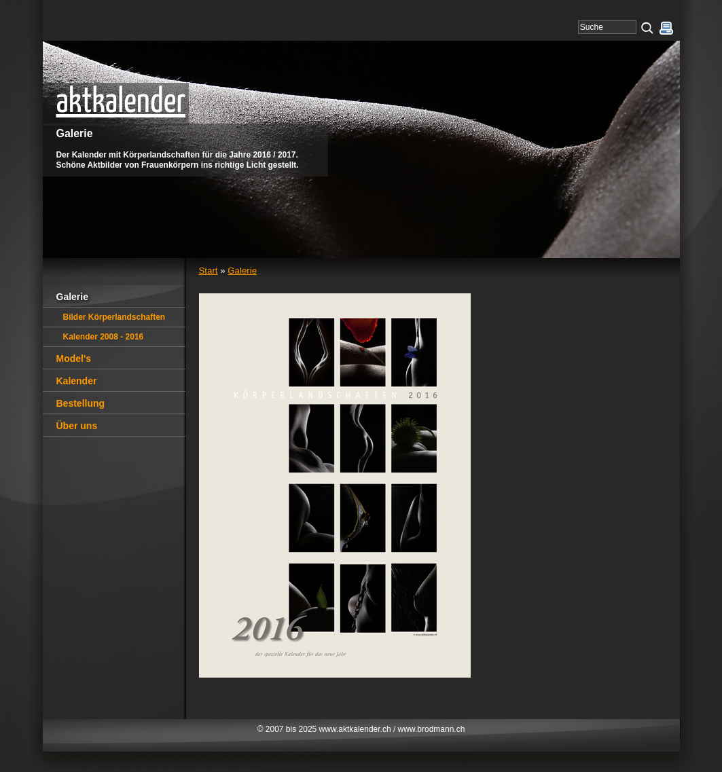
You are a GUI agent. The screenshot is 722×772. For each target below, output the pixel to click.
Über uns (77, 425)
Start (208, 270)
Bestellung (80, 403)
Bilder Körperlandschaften (114, 317)
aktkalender (121, 102)
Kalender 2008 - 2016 (103, 337)
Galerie (242, 270)
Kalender (76, 380)
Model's (74, 358)
